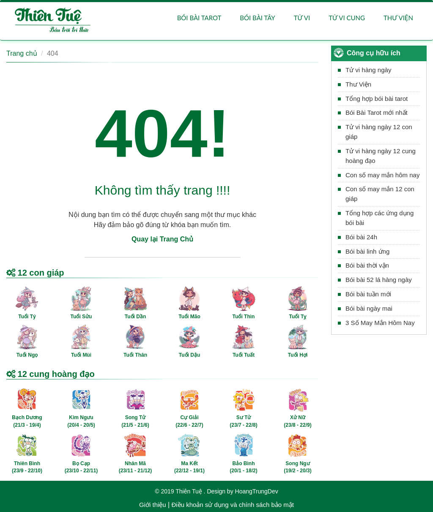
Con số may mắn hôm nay (382, 175)
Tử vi (302, 18)
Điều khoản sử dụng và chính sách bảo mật (232, 504)
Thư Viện (358, 84)
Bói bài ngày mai (368, 308)
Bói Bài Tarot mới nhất (376, 112)
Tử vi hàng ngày (368, 69)
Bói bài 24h (361, 237)
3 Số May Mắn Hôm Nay (380, 322)
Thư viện (398, 18)
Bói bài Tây (257, 18)
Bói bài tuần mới (368, 294)
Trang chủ (21, 53)
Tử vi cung (347, 18)
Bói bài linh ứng (367, 251)
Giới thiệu (152, 504)
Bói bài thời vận (367, 265)
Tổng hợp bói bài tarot (376, 98)
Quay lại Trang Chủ (162, 239)
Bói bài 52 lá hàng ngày (378, 279)
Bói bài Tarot (199, 18)
